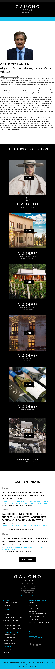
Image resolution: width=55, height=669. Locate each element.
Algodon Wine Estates (12, 626)
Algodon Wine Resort (12, 628)
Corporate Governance (39, 622)
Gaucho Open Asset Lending (11, 613)
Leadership (7, 605)
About (6, 600)
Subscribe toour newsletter (35, 637)
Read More (27, 559)
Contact (7, 647)
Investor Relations (37, 600)
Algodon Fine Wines (11, 620)
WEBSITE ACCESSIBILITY (27, 666)
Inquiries (7, 649)
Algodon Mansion (10, 623)
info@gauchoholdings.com (28, 595)
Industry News (9, 643)
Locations (7, 652)
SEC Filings (33, 619)
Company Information (38, 614)
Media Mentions (9, 640)
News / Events (34, 608)
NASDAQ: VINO (40, 662)
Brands (6, 609)
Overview (33, 603)
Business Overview (10, 603)
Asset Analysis (9, 635)
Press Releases (9, 637)
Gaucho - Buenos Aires (12, 617)
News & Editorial (10, 632)
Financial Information (38, 616)
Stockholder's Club (37, 605)
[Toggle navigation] (27, 18)
